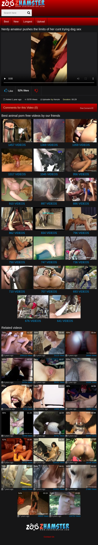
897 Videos (49, 203)
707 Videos (49, 291)
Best (6, 21)
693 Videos (81, 291)
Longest (27, 21)
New (16, 21)
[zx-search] (16, 12)
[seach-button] (29, 12)
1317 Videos (17, 174)
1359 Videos (81, 145)
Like (8, 90)
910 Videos (17, 203)
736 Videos (81, 262)
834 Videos (49, 232)
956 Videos (81, 174)
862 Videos (17, 232)
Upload (41, 21)
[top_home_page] (24, 3)
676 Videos (33, 320)
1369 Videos (49, 145)
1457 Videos (17, 145)
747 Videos (49, 262)
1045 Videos (49, 174)
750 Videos (17, 262)
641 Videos (65, 320)
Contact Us (49, 537)
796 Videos (81, 232)
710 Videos (17, 291)
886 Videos (81, 203)
